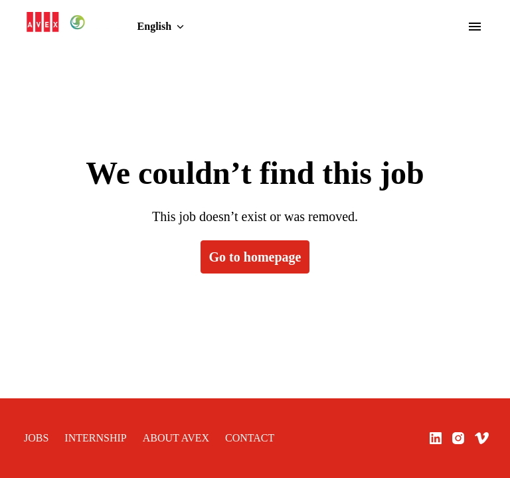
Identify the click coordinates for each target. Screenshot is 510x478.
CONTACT (221, 438)
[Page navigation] (475, 26)
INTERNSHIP (87, 438)
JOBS (34, 438)
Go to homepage (255, 257)
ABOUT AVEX (157, 438)
